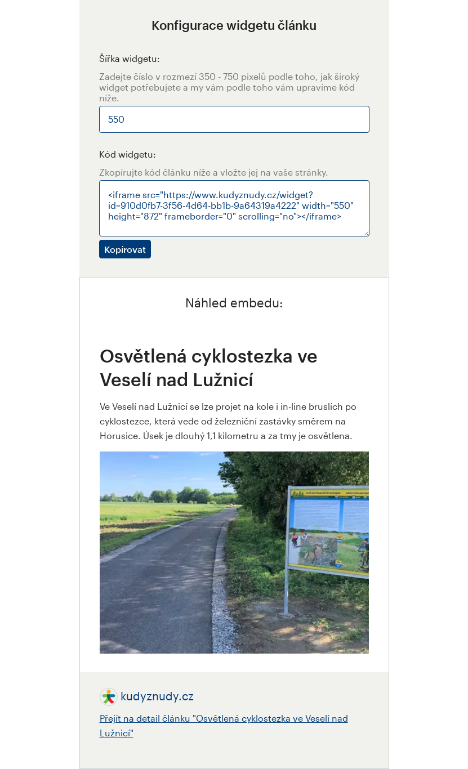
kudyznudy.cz (157, 696)
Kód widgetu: (127, 154)
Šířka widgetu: (129, 58)
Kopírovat (125, 249)
